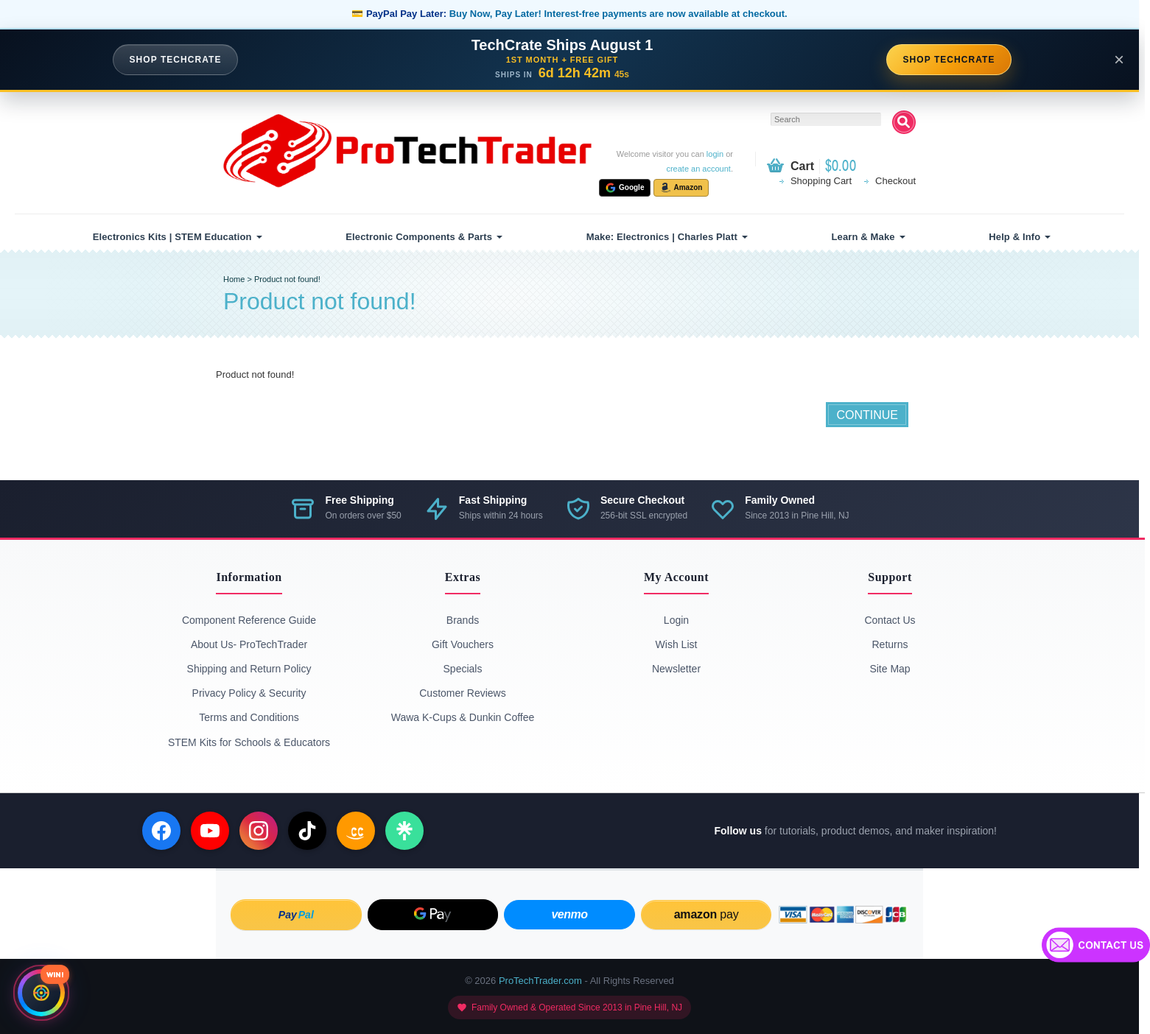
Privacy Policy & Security (249, 693)
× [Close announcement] (1119, 59)
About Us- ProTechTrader (249, 644)
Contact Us (889, 620)
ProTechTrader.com (540, 980)
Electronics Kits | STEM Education (172, 236)
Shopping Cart (821, 180)
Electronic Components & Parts (419, 236)
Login (676, 620)
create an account (698, 168)
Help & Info (1014, 236)
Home (234, 279)
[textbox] (826, 119)
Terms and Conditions (248, 717)
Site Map (889, 669)
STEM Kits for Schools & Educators (249, 742)
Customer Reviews (462, 693)
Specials (463, 669)
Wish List (677, 644)
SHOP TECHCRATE (176, 59)
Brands (462, 620)
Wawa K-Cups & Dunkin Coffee (463, 717)
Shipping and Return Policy (249, 669)
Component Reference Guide (249, 620)
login (715, 154)
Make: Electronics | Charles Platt (661, 236)
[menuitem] (175, 237)
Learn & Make (863, 236)
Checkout (895, 180)
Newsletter (676, 669)
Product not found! (287, 279)
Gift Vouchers (463, 644)
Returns (890, 644)
